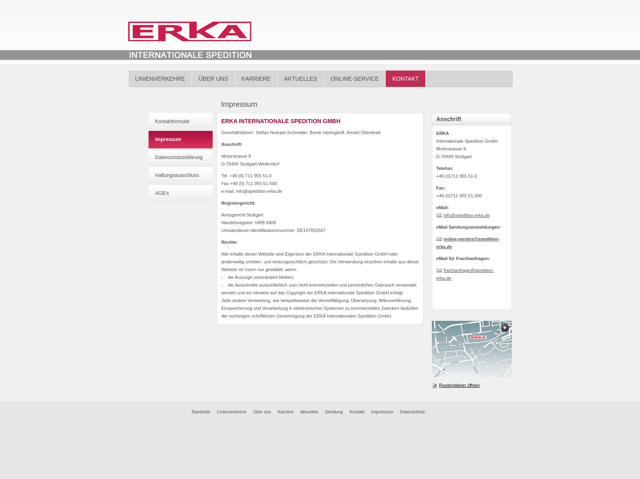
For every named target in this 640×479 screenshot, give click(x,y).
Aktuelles (300, 78)
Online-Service (355, 78)
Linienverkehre (160, 78)
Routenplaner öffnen (459, 385)
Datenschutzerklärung (179, 157)
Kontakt (405, 78)
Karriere (256, 78)
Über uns (213, 78)
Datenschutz (412, 411)
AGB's (162, 193)
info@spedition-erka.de (467, 215)
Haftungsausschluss (177, 175)
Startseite (200, 411)
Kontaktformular (172, 121)
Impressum (168, 139)
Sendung (334, 411)
